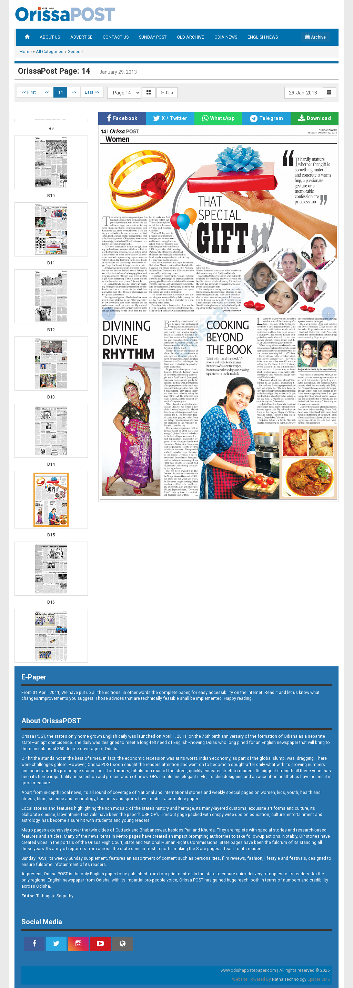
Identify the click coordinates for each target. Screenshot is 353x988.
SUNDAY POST (153, 37)
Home (26, 51)
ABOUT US (50, 37)
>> (73, 92)
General (75, 51)
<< (46, 92)
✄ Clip (167, 92)
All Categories (49, 51)
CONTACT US (116, 37)
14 (60, 92)
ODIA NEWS (225, 37)
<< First (28, 92)
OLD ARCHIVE (190, 37)
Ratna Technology (289, 979)
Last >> (92, 92)
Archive (315, 37)
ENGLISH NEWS (263, 37)
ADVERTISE (81, 37)
